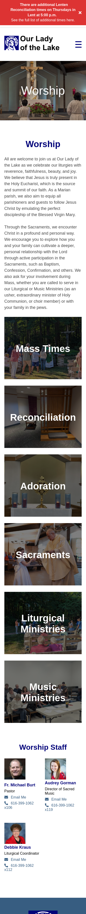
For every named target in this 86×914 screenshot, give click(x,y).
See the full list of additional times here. (43, 20)
